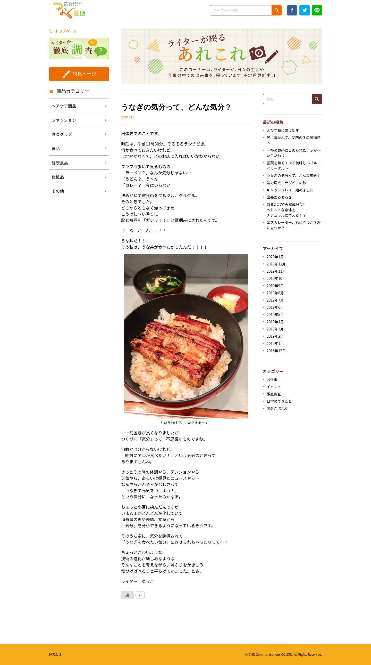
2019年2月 (275, 336)
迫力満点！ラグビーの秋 (286, 182)
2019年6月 (275, 307)
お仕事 (272, 379)
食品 (56, 148)
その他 (58, 191)
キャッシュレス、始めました (290, 189)
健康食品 (60, 162)
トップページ (66, 31)
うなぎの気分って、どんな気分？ (294, 175)
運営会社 (55, 654)
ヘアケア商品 (64, 106)
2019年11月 (276, 271)
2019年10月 (276, 278)
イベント (274, 386)
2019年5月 (275, 314)
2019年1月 (275, 343)
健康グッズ (62, 134)
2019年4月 (275, 321)
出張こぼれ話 (277, 408)
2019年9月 (275, 285)
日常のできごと (279, 401)
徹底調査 (274, 393)
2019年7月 (275, 300)
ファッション (64, 120)
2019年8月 (275, 292)
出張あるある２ (279, 197)
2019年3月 (275, 328)
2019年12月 (276, 263)
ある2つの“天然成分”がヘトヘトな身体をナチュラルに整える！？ (286, 210)
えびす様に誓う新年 (283, 130)
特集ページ (84, 73)
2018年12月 (276, 350)
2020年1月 (275, 256)
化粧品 (58, 177)
